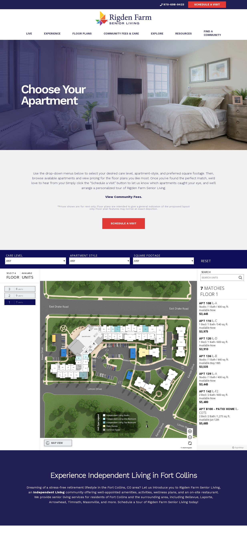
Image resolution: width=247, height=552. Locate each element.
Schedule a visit (207, 4)
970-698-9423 (172, 4)
